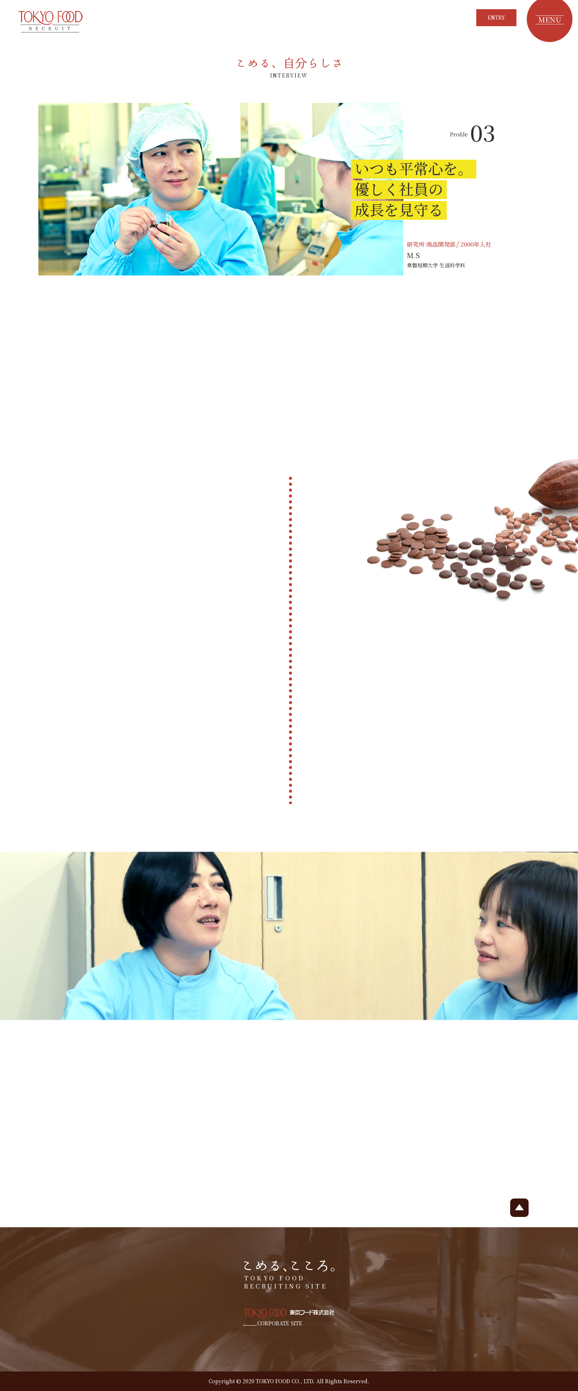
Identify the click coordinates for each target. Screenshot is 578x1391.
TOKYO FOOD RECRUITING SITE (289, 1275)
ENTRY (496, 17)
